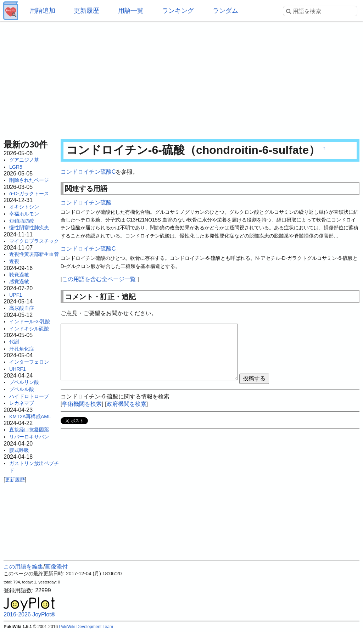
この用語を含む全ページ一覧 (99, 279)
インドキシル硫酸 (29, 328)
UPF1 (15, 295)
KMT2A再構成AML (30, 416)
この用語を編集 (23, 567)
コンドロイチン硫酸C (88, 172)
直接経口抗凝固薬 (29, 429)
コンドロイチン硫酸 (86, 203)
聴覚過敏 (19, 275)
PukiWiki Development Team (86, 626)
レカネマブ (21, 403)
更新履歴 (86, 10)
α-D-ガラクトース (29, 193)
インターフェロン (29, 362)
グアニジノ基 (24, 160)
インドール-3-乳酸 (29, 321)
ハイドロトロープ (29, 396)
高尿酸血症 (21, 308)
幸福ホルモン (24, 214)
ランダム (225, 10)
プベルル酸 (21, 389)
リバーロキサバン (29, 437)
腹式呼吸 (19, 450)
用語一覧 (131, 10)
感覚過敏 (19, 281)
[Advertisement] (181, 78)
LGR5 (15, 167)
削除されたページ (29, 180)
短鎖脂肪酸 (21, 221)
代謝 (14, 342)
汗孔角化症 (21, 349)
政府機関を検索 (126, 404)
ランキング (178, 10)
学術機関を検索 (82, 404)
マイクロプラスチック (34, 241)
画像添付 (56, 567)
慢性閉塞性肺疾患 (29, 227)
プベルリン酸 (24, 382)
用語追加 (42, 10)
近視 (14, 261)
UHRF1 (17, 369)
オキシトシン (24, 206)
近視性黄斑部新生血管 (34, 254)
